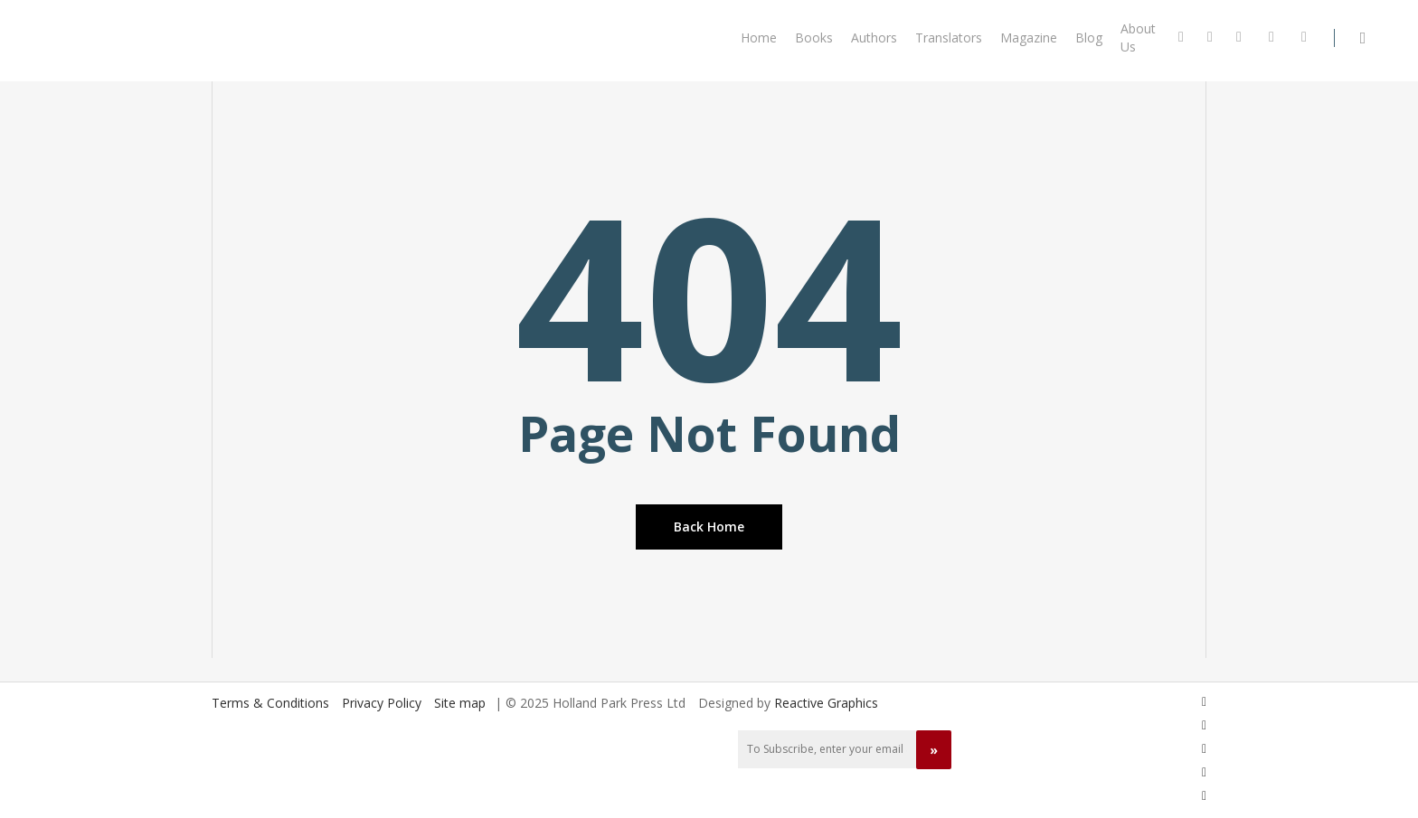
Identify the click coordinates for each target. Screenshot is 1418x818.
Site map (460, 702)
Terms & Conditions (270, 702)
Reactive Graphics (826, 702)
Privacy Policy (381, 702)
